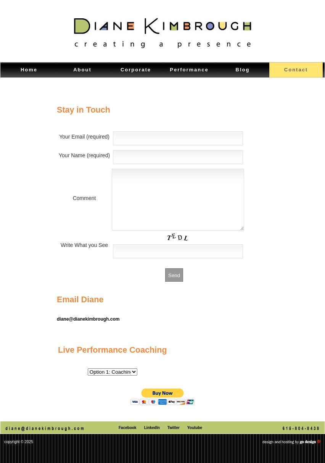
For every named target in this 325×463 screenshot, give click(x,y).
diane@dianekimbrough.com (88, 330)
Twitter (173, 439)
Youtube (194, 439)
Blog (243, 70)
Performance (189, 70)
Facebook (128, 439)
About (82, 70)
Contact (296, 70)
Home (29, 70)
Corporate (136, 70)
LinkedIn (152, 439)
